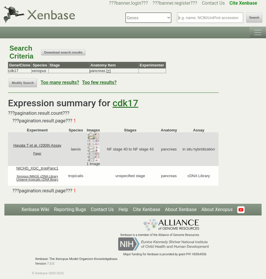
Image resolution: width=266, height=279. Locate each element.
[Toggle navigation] (258, 32)
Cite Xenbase (146, 209)
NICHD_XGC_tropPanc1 (37, 168)
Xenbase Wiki (35, 209)
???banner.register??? (175, 3)
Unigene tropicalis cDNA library (37, 179)
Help (123, 209)
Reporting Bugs (70, 209)
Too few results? (99, 82)
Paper (37, 153)
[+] (108, 71)
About (217, 209)
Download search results (63, 52)
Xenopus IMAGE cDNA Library (37, 176)
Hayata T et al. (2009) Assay (37, 145)
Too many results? (59, 82)
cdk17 (125, 103)
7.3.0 (50, 264)
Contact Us (213, 3)
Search (254, 18)
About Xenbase (180, 209)
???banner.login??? (128, 3)
